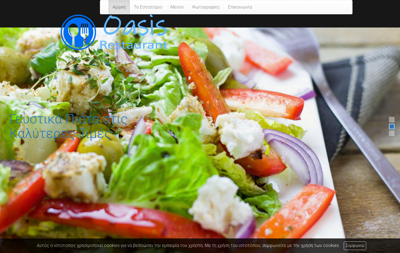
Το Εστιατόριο (148, 7)
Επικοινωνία (240, 7)
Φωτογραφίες (206, 7)
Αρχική (119, 7)
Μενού (177, 7)
